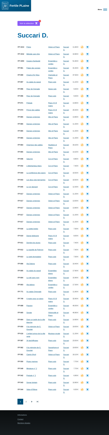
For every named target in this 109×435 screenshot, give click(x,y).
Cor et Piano (53, 159)
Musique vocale (54, 334)
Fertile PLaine (19, 5)
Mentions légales (23, 423)
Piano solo (52, 82)
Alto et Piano (53, 117)
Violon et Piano (54, 47)
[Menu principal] (102, 9)
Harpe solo (52, 89)
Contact (20, 419)
